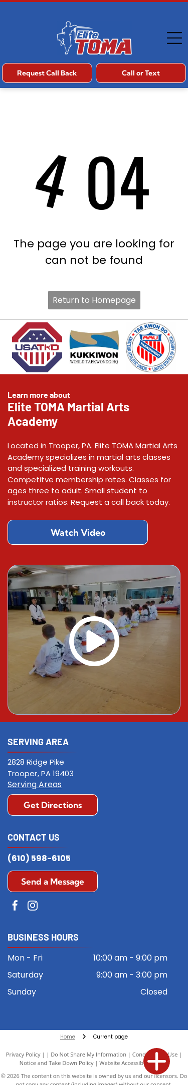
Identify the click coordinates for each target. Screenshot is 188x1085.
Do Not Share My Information (88, 1054)
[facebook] (15, 907)
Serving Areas (35, 784)
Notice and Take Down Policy (57, 1063)
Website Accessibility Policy (133, 1063)
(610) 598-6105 (39, 858)
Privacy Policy (23, 1054)
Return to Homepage (94, 300)
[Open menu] (174, 37)
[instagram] (32, 907)
